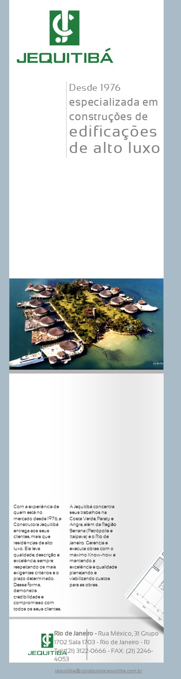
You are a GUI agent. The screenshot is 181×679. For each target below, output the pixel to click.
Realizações (87, 235)
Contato (86, 267)
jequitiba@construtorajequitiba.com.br (98, 670)
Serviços (86, 204)
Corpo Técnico (86, 172)
